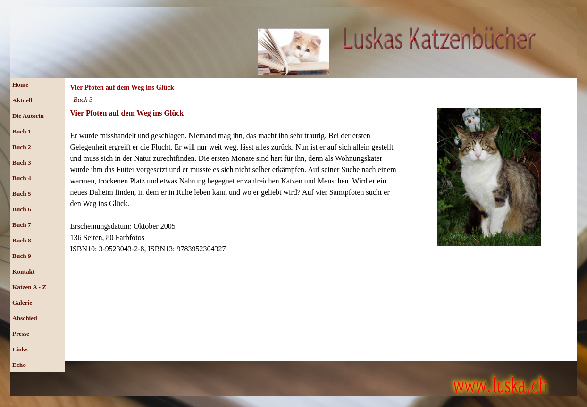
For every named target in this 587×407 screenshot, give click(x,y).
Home (20, 84)
